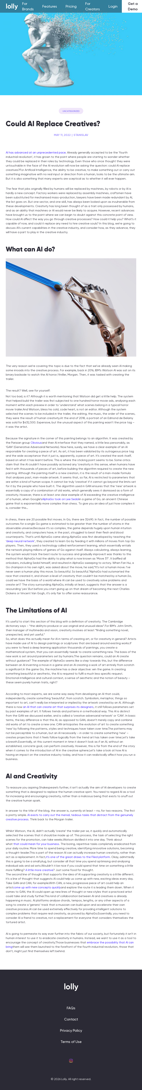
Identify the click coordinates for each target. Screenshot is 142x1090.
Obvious (36, 442)
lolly (12, 6)
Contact (71, 1019)
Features (49, 6)
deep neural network (20, 541)
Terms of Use (71, 1042)
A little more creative (39, 870)
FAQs (71, 1008)
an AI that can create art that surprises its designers (58, 707)
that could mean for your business (36, 844)
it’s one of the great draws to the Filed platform (78, 857)
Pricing (71, 6)
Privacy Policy (71, 1030)
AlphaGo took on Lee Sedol (60, 499)
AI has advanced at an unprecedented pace (36, 152)
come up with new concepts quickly (37, 887)
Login (112, 6)
